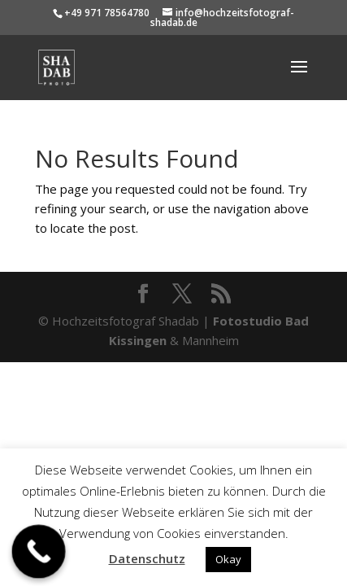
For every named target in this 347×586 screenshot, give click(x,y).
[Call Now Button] (39, 552)
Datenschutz (147, 558)
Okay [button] (228, 559)
